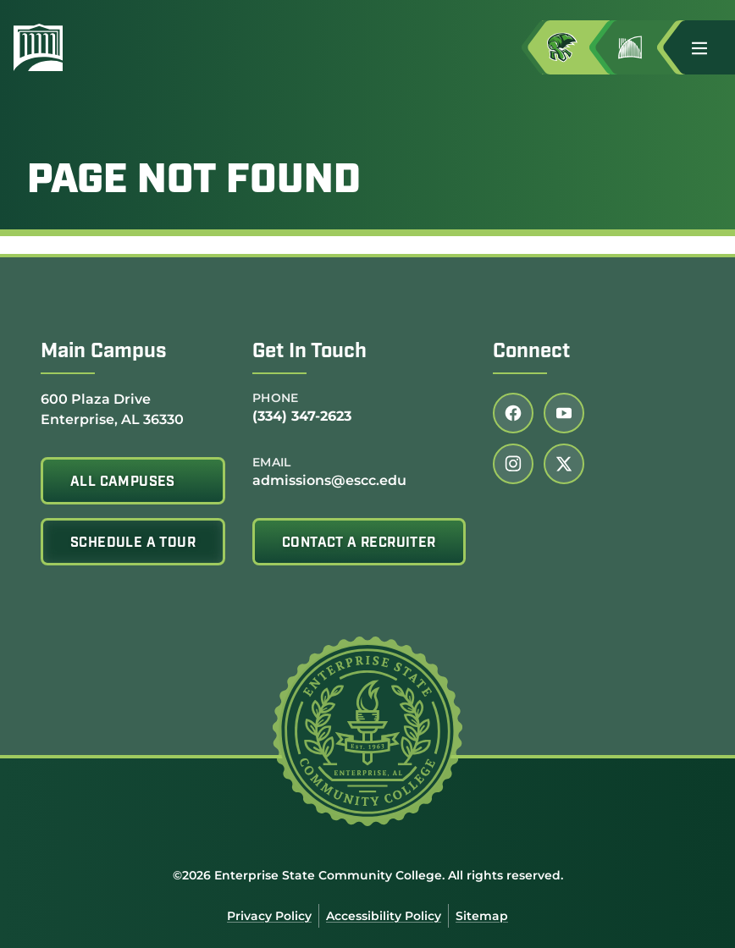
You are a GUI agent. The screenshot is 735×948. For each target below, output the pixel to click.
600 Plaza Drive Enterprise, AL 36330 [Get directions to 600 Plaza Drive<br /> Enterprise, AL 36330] (112, 408)
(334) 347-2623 (301, 416)
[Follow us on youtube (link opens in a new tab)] (564, 413)
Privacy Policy (269, 915)
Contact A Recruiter (359, 543)
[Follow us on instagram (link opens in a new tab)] (513, 464)
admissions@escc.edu (329, 480)
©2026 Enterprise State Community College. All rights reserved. (368, 875)
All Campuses (122, 482)
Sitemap (482, 915)
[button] (706, 47)
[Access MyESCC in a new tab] (576, 47)
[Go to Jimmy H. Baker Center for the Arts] (643, 47)
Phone (275, 397)
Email (271, 462)
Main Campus (104, 352)
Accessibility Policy (383, 915)
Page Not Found (194, 182)
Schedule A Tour (133, 543)
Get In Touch (309, 352)
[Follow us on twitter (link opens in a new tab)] (564, 464)
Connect (531, 352)
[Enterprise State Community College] (119, 47)
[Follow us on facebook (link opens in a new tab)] (513, 413)
